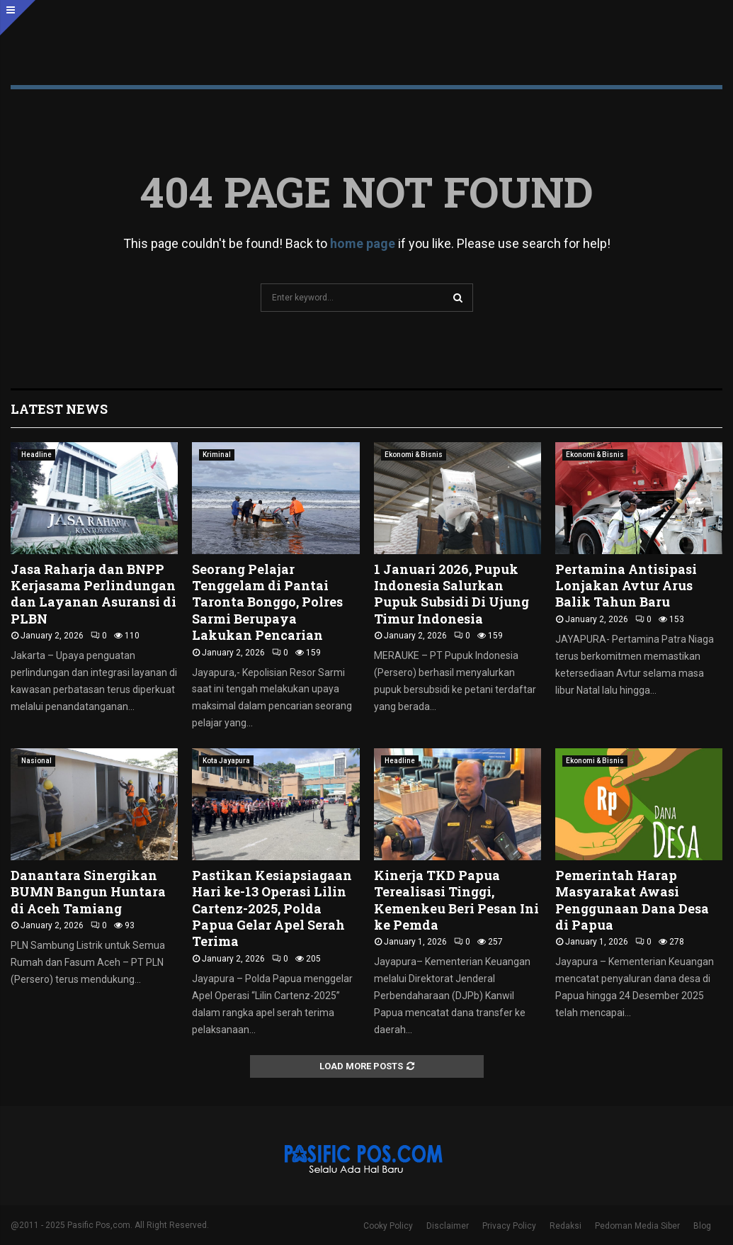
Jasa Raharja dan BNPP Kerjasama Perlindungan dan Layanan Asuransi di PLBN (93, 593)
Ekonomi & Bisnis (414, 454)
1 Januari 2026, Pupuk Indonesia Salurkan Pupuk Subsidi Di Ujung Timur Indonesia (451, 593)
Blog (702, 1226)
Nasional (36, 761)
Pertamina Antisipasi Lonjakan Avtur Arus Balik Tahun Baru (626, 585)
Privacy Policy (509, 1226)
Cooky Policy (388, 1226)
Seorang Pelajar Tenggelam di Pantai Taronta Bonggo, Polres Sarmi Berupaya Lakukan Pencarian (267, 602)
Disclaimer (447, 1226)
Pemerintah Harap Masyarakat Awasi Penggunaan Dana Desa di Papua (632, 900)
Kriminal (217, 454)
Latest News (59, 408)
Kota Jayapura (226, 761)
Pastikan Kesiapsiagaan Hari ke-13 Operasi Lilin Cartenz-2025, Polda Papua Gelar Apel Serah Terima (272, 908)
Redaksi (565, 1226)
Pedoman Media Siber (637, 1226)
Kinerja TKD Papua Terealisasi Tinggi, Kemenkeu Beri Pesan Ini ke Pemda (456, 900)
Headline (36, 454)
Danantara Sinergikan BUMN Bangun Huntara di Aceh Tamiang (88, 892)
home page (362, 243)
